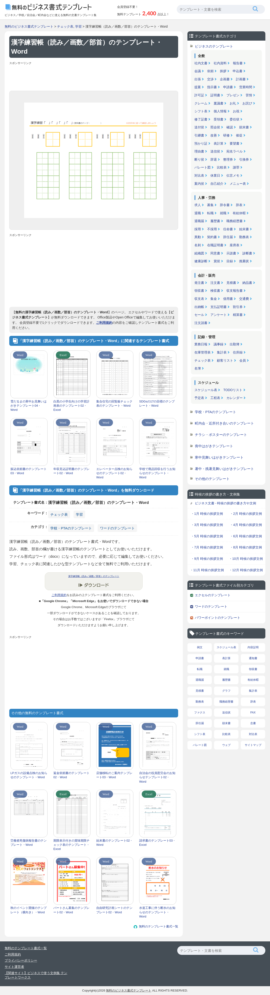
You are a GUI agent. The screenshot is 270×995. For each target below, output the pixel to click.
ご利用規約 (104, 322)
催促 (239, 135)
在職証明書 (215, 245)
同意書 (215, 253)
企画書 (225, 79)
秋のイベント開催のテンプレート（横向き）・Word (28, 910)
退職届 (199, 221)
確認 (229, 127)
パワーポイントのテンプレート (217, 617)
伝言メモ (232, 175)
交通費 (244, 299)
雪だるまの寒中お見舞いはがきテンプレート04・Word (28, 406)
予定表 (199, 398)
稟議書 (218, 103)
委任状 (234, 119)
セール (199, 315)
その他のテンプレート (212, 479)
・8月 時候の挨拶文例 (246, 547)
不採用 (212, 229)
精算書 (238, 315)
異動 (197, 237)
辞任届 (228, 237)
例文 (199, 647)
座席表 (234, 245)
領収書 (199, 290)
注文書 (215, 283)
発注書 (199, 283)
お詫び (247, 103)
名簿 (197, 368)
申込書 (237, 71)
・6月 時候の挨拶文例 (246, 536)
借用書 (228, 299)
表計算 (218, 143)
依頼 (210, 71)
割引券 (238, 307)
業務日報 (200, 344)
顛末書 (244, 127)
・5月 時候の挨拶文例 (207, 536)
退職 (197, 213)
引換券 (244, 159)
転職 (210, 213)
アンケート (218, 315)
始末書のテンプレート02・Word (114, 842)
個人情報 (220, 111)
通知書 (253, 658)
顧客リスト (225, 360)
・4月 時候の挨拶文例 (246, 525)
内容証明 (253, 647)
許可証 (199, 95)
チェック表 (65, 26)
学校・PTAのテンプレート (71, 528)
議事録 (218, 344)
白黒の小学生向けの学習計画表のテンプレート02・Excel (71, 406)
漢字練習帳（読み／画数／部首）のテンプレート (93, 576)
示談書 (231, 253)
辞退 (213, 159)
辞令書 (225, 205)
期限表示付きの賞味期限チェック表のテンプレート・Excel (71, 845)
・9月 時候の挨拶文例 (207, 559)
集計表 (222, 352)
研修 (226, 135)
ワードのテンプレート (117, 528)
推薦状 (244, 261)
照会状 (215, 127)
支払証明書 (218, 307)
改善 (213, 135)
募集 (210, 205)
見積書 (231, 283)
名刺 (197, 245)
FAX (253, 712)
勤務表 (244, 237)
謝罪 (236, 167)
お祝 (236, 111)
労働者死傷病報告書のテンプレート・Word (28, 842)
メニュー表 (238, 183)
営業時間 (245, 87)
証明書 (215, 95)
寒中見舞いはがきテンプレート (219, 457)
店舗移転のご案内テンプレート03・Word (114, 775)
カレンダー (234, 398)
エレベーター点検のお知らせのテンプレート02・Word (114, 473)
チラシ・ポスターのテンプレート (221, 435)
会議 (197, 71)
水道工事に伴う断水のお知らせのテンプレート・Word (157, 912)
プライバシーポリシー (21, 960)
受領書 (218, 119)
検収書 (215, 290)
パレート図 (202, 167)
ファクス (199, 712)
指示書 (212, 87)
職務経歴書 (234, 221)
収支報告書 (234, 290)
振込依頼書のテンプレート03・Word (28, 471)
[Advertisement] (93, 76)
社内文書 (200, 63)
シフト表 (200, 111)
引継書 (199, 135)
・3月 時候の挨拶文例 (207, 525)
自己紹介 (216, 183)
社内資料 (220, 63)
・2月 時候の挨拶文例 (246, 513)
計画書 (241, 79)
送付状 (199, 127)
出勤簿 (234, 344)
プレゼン (232, 95)
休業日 (215, 175)
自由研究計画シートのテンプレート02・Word (114, 910)
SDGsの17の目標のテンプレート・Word (157, 403)
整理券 (228, 159)
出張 (197, 79)
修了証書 (200, 119)
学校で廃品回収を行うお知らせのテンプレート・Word (157, 473)
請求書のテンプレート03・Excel (157, 842)
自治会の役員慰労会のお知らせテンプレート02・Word (157, 777)
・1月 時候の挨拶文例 (207, 513)
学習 (78, 26)
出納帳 (199, 307)
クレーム (200, 103)
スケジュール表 (205, 390)
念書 (253, 723)
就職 (223, 213)
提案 (197, 87)
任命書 (228, 229)
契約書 (212, 237)
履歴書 (215, 221)
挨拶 (223, 71)
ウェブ (226, 745)
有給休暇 (239, 213)
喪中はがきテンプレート (214, 446)
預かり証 (200, 143)
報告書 (238, 63)
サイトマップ (253, 745)
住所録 (238, 352)
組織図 (199, 253)
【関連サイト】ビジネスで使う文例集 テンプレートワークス (36, 975)
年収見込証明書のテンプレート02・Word (71, 471)
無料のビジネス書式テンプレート (29, 26)
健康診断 (200, 261)
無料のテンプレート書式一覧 (158, 926)
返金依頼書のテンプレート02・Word (71, 775)
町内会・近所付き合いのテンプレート (224, 423)
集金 (213, 299)
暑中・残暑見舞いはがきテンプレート (224, 469)
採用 (197, 229)
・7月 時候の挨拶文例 (207, 547)
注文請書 (200, 323)
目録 (229, 261)
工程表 (215, 398)
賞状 (217, 261)
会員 (242, 360)
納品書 (247, 283)
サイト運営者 (14, 967)
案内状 (199, 183)
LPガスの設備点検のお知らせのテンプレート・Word (28, 775)
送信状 (215, 151)
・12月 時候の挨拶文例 (246, 570)
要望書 (234, 143)
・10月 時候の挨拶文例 (246, 559)
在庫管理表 (202, 352)
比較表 (222, 167)
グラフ (226, 690)
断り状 (199, 159)
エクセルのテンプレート (213, 595)
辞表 (239, 205)
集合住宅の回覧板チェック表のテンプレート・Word (114, 403)
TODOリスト (232, 390)
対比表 (199, 175)
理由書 (199, 151)
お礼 (233, 103)
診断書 (247, 253)
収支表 (199, 299)
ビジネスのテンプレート (214, 46)
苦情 (249, 95)
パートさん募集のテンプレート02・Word (71, 910)
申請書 (228, 87)
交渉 (210, 79)
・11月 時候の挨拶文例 (207, 570)
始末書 (244, 229)
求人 (197, 205)
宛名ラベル (234, 151)
